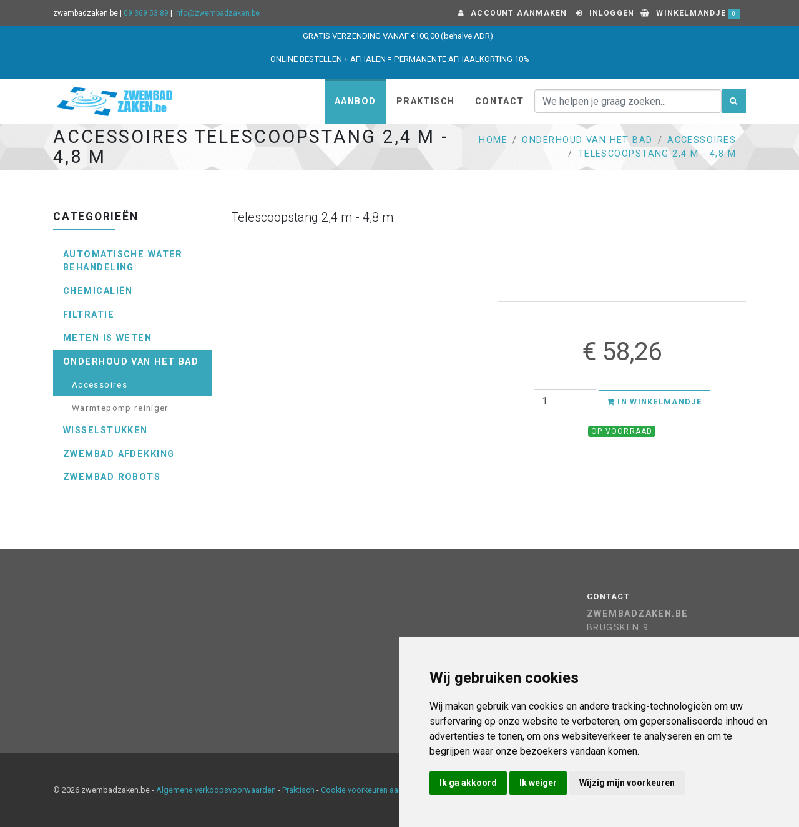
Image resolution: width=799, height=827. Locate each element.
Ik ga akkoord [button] (468, 783)
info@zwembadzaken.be (217, 13)
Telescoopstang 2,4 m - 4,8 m (657, 154)
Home (493, 140)
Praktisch (425, 101)
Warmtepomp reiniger (120, 408)
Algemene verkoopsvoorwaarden (216, 790)
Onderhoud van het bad (587, 140)
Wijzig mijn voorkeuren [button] (627, 783)
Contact (499, 101)
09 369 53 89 (146, 13)
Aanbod (355, 101)
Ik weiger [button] (538, 783)
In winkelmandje (654, 401)
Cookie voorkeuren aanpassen (375, 790)
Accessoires (701, 140)
